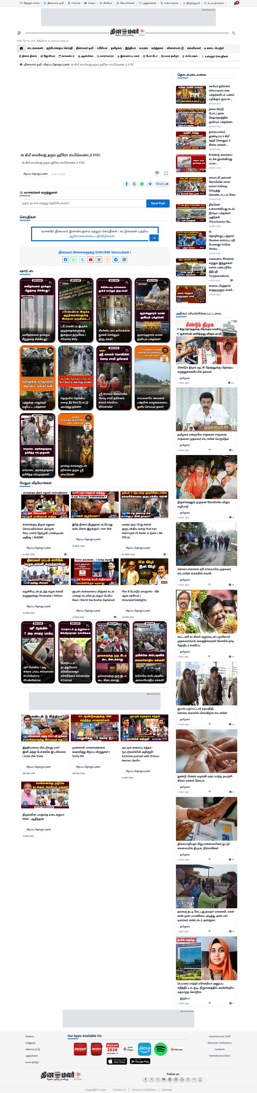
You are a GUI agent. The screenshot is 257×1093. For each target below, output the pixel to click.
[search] (233, 33)
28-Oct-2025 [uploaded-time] (215, 149)
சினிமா (29, 1036)
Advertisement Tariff (219, 1036)
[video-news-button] (25, 514)
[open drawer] (19, 33)
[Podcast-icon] (73, 3)
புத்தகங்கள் (31, 1056)
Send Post (158, 203)
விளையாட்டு (32, 1049)
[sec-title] (95, 192)
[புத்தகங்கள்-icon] (147, 3)
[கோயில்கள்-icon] (125, 3)
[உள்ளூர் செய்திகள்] (215, 56)
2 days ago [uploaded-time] (183, 383)
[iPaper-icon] (89, 3)
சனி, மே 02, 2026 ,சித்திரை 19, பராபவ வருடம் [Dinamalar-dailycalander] (43, 41)
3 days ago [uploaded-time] (183, 1003)
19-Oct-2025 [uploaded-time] (215, 226)
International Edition (219, 1056)
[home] (21, 48)
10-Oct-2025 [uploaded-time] (215, 294)
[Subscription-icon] (169, 3)
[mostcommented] (206, 342)
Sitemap (167, 1089)
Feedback (219, 1049)
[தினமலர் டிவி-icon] (53, 3)
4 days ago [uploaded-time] (183, 450)
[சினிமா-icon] (105, 3)
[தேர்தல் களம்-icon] (29, 3)
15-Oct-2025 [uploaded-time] (214, 253)
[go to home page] (127, 33)
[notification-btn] (235, 3)
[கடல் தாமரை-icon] (213, 3)
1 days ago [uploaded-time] (183, 656)
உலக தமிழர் (32, 1062)
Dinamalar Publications (219, 1043)
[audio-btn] (210, 450)
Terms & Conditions (144, 1089)
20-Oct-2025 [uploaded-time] (215, 199)
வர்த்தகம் (30, 1043)
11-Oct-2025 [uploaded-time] (214, 280)
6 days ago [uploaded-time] (183, 724)
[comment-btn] (65, 554)
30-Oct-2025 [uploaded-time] (215, 103)
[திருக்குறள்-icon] (191, 3)
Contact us (119, 1089)
